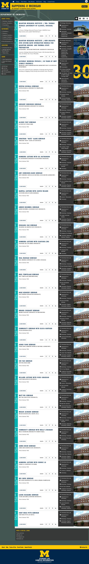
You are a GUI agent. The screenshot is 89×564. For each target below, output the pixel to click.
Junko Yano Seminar (27, 344)
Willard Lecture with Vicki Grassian (34, 377)
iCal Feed (4, 68)
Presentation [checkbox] (6, 25)
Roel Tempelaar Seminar (29, 274)
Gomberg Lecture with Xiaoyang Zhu (34, 241)
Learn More (22, 36)
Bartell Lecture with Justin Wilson (33, 191)
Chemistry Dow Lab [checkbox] (7, 47)
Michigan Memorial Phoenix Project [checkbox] (6, 50)
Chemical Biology (65, 98)
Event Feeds (20, 547)
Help (7, 547)
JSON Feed (5, 70)
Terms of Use (12, 547)
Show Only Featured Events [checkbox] (6, 62)
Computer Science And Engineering (66, 34)
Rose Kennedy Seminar (28, 292)
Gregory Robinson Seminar (30, 104)
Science (69, 99)
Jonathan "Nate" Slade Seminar (32, 139)
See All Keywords (8, 41)
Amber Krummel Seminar (29, 207)
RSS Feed (4, 66)
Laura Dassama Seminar (28, 495)
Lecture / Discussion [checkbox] (7, 23)
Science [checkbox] (5, 33)
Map (45, 1)
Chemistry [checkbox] (5, 31)
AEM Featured (64, 78)
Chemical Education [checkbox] (7, 39)
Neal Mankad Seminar (28, 258)
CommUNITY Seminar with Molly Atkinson (36, 430)
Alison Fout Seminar (27, 122)
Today (17, 1)
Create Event (51, 1)
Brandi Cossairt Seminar (29, 310)
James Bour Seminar (27, 446)
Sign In (84, 6)
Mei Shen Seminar (26, 478)
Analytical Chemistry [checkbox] (7, 35)
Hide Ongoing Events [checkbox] (7, 59)
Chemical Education (66, 336)
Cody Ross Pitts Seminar (29, 513)
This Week (24, 1)
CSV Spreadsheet (6, 72)
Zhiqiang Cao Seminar (28, 225)
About (3, 547)
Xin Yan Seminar (25, 361)
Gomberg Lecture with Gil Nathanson (34, 156)
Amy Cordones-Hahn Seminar (30, 173)
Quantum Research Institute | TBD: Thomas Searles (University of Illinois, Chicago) (37, 24)
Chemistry (63, 33)
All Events (39, 1)
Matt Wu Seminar (26, 395)
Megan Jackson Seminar (28, 412)
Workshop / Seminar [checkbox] (8, 21)
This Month (31, 1)
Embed (4, 73)
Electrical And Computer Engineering (64, 55)
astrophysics (64, 81)
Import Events (28, 547)
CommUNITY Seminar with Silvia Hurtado (35, 328)
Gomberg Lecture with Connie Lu (32, 462)
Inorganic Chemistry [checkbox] (7, 37)
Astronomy (63, 31)
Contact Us (83, 547)
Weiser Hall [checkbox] (5, 52)
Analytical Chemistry (66, 150)
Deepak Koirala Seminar (29, 86)
